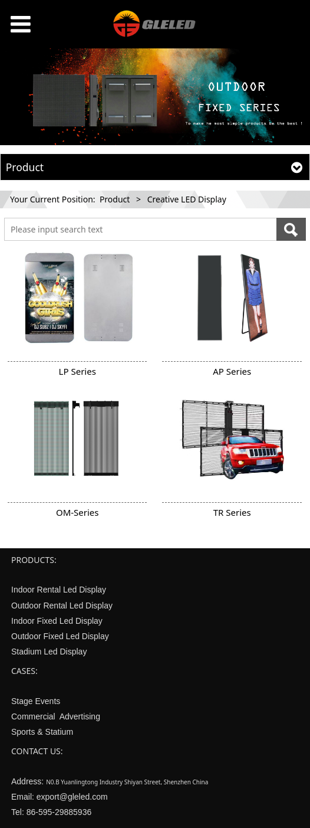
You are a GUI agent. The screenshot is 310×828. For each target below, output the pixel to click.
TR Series (232, 512)
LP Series (77, 371)
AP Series (232, 371)
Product (115, 199)
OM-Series (77, 512)
